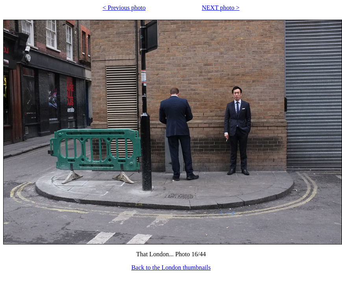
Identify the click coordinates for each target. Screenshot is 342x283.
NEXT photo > (221, 7)
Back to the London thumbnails (171, 267)
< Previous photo (124, 7)
